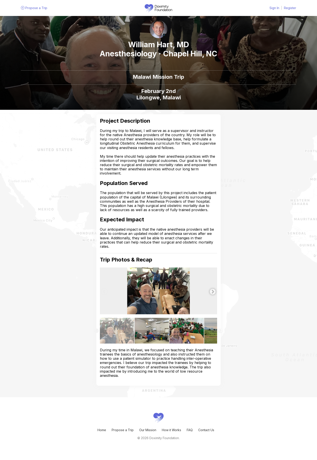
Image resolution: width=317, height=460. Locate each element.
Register (290, 8)
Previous (103, 291)
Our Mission (147, 430)
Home (101, 430)
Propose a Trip (123, 430)
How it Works (171, 430)
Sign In (274, 8)
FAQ (190, 430)
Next (211, 291)
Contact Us (206, 430)
